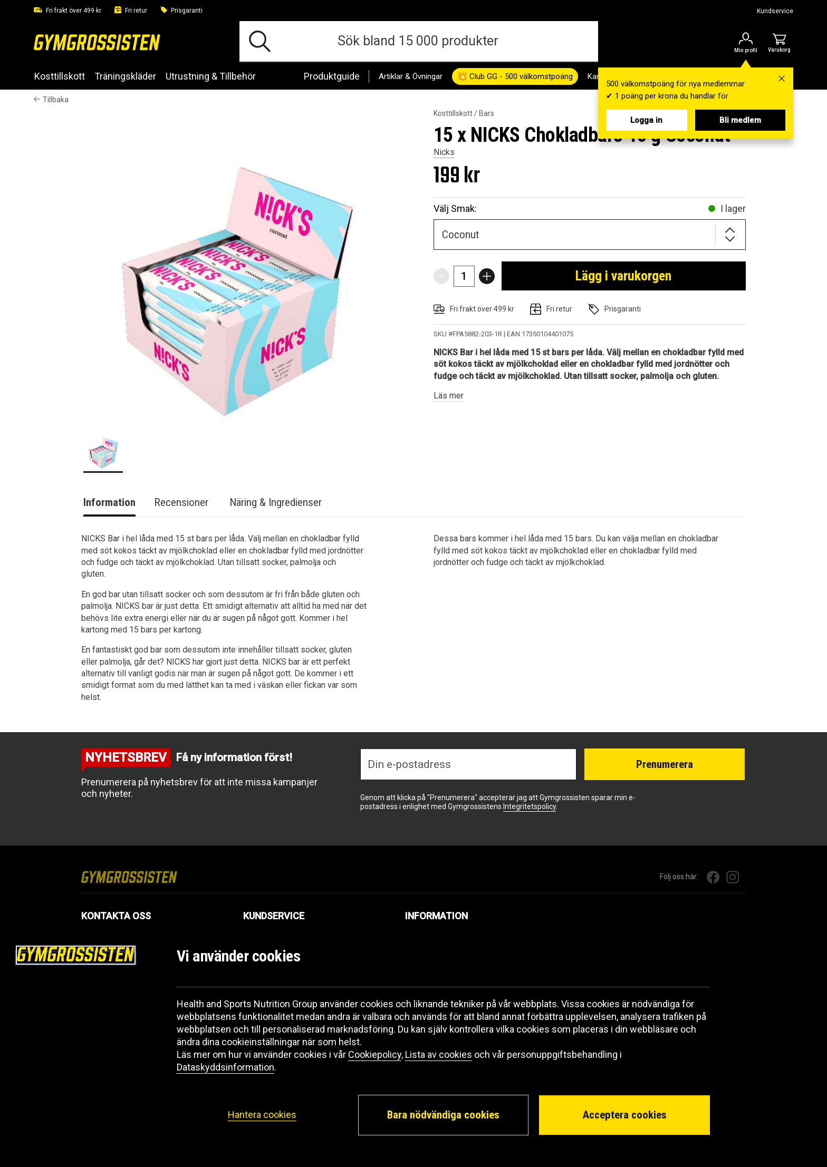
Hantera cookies (262, 1114)
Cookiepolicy (374, 1054)
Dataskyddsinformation (225, 1067)
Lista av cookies (438, 1054)
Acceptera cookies (624, 1114)
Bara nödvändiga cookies (443, 1114)
